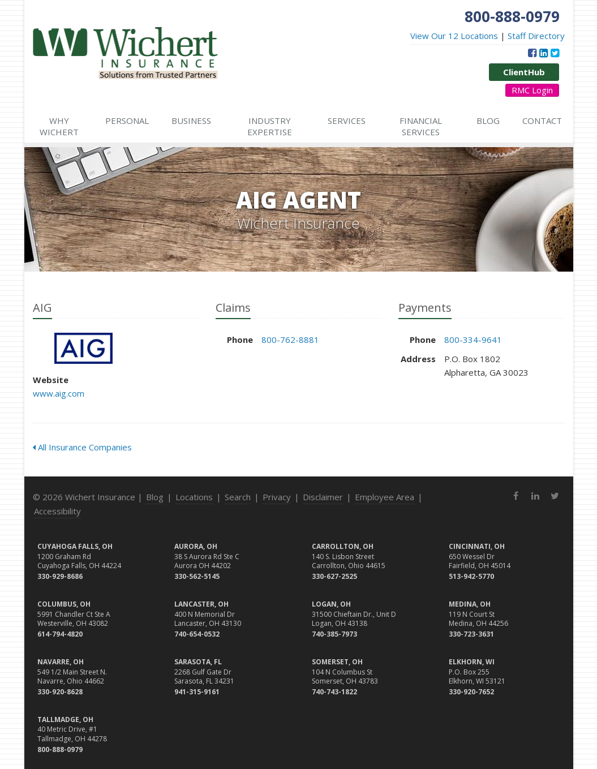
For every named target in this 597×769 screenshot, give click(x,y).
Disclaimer (323, 496)
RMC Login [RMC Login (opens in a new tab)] (532, 90)
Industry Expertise (269, 126)
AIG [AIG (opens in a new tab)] (83, 348)
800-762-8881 (290, 339)
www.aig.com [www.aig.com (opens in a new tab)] (58, 393)
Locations (194, 496)
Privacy (277, 496)
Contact (542, 120)
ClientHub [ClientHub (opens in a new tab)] (524, 72)
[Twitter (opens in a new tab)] (555, 52)
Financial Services (421, 126)
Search (238, 496)
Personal (127, 120)
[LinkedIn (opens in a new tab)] (543, 52)
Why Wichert (59, 126)
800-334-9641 (473, 339)
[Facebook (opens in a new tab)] (532, 52)
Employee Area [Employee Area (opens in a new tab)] (384, 496)
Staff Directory (536, 35)
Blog (488, 120)
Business (191, 120)
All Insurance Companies (82, 447)
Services (347, 120)
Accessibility (57, 511)
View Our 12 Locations (454, 35)
